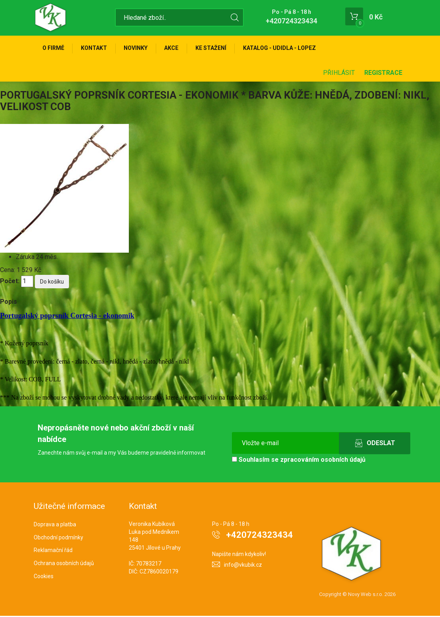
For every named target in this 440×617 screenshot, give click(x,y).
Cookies (44, 577)
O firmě (54, 48)
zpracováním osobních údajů (322, 461)
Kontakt (95, 48)
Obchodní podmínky (58, 538)
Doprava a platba (55, 525)
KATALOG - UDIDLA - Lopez (285, 48)
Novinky (138, 48)
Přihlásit (339, 74)
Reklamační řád (53, 551)
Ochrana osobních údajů (64, 564)
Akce (175, 48)
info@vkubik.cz (243, 566)
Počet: (9, 282)
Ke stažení (215, 48)
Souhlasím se (298, 461)
